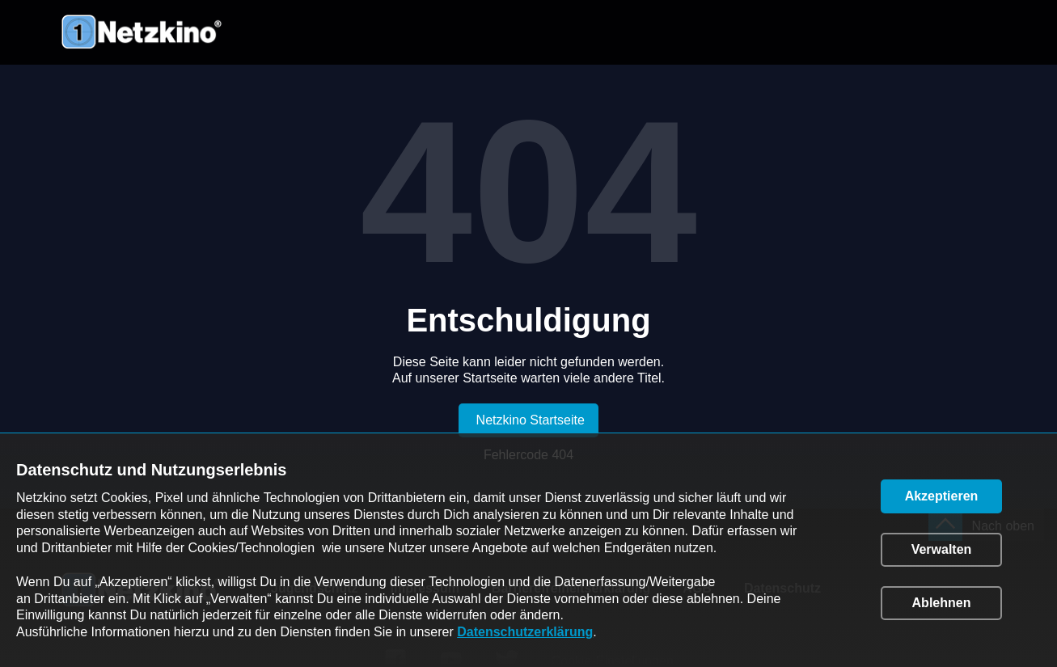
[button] (941, 496)
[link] (528, 420)
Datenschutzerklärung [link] (525, 632)
